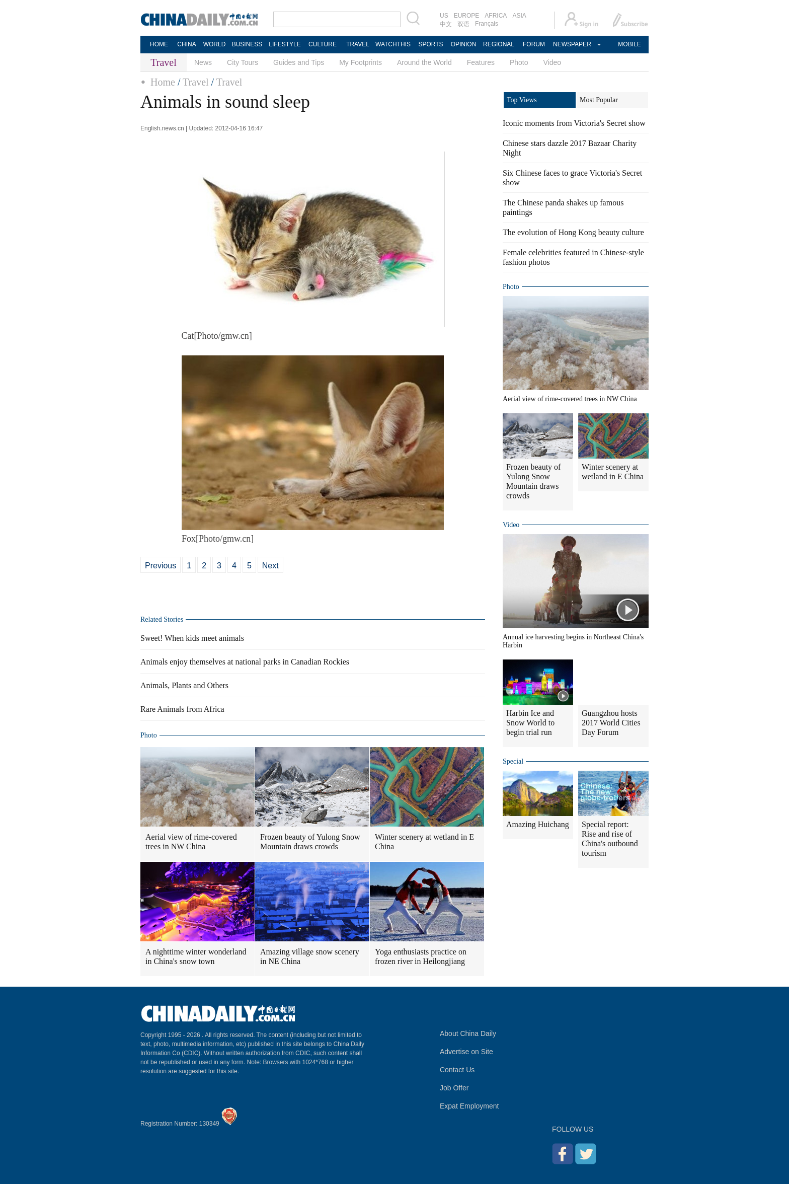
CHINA (186, 44)
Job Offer (454, 1088)
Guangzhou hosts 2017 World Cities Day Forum (611, 722)
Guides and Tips (298, 62)
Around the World (424, 62)
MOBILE (629, 44)
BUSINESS (247, 44)
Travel (195, 82)
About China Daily (468, 1033)
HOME (159, 44)
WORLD (214, 44)
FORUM (534, 44)
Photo (519, 62)
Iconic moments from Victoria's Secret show (574, 123)
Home (162, 82)
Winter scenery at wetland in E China (424, 842)
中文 (446, 24)
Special (513, 761)
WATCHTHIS (393, 44)
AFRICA (496, 15)
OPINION (464, 44)
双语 (463, 24)
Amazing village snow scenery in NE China (309, 956)
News (203, 62)
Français (486, 23)
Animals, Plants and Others (184, 685)
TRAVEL (357, 44)
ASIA (519, 15)
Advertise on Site (466, 1052)
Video (552, 62)
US (444, 15)
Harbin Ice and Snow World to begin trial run (530, 722)
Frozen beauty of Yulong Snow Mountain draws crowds (310, 842)
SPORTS (430, 44)
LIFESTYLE (284, 44)
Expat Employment (469, 1106)
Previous (160, 565)
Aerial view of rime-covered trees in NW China (191, 842)
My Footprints (360, 62)
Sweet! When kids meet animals (192, 638)
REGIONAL (498, 44)
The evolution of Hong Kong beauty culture (573, 232)
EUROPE (467, 15)
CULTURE (322, 44)
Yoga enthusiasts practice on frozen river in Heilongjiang (420, 956)
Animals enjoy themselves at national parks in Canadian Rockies (244, 661)
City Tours (242, 62)
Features (481, 62)
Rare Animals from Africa (182, 709)
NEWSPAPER (571, 44)
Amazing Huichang (537, 824)
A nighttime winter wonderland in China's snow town (195, 956)
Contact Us (457, 1070)
